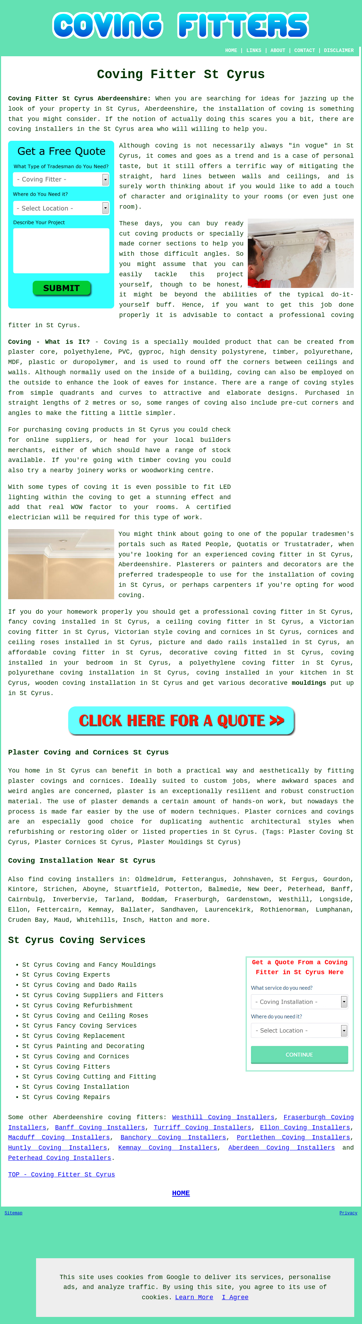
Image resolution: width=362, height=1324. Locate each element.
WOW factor (91, 507)
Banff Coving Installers (100, 1127)
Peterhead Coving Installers (59, 1158)
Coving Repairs (83, 1097)
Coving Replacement (91, 1036)
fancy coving (32, 621)
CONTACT (304, 50)
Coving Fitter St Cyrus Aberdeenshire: (79, 98)
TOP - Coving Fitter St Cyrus (61, 1174)
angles (215, 254)
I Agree (235, 1297)
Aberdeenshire (78, 1117)
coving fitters (135, 1117)
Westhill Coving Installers (223, 1117)
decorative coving (203, 652)
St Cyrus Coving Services (77, 940)
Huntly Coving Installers (57, 1147)
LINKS (253, 50)
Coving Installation (93, 1087)
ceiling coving (193, 621)
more (198, 920)
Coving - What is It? (49, 342)
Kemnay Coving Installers (167, 1147)
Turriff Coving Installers (202, 1127)
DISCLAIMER (339, 50)
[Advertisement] (294, 474)
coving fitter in (284, 611)
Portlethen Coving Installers (293, 1137)
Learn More (194, 1297)
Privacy (348, 1213)
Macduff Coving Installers (59, 1137)
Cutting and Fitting (119, 1076)
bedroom (99, 662)
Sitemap (13, 1213)
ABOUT (277, 50)
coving (100, 497)
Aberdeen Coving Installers (281, 1147)
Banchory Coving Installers (173, 1137)
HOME (231, 50)
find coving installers (71, 879)
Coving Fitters (83, 1066)
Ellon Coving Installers (305, 1127)
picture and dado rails (202, 642)
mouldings (309, 683)
